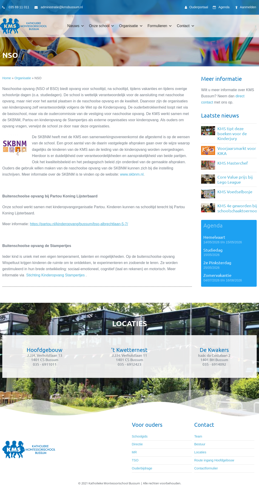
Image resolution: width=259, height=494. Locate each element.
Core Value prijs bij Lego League (235, 179)
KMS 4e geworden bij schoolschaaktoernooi (237, 208)
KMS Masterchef (232, 162)
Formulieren (160, 26)
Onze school (101, 26)
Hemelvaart (214, 237)
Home (6, 78)
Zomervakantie (217, 275)
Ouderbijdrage (142, 468)
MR (134, 452)
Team (198, 436)
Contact (185, 26)
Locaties (200, 452)
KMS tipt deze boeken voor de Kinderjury (232, 133)
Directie (137, 444)
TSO (135, 460)
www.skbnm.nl (131, 174)
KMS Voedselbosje (234, 191)
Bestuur (199, 444)
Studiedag (212, 249)
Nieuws (75, 26)
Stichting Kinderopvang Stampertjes (55, 275)
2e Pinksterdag (217, 262)
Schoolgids (140, 436)
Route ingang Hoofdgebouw (214, 460)
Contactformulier (206, 468)
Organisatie (131, 26)
